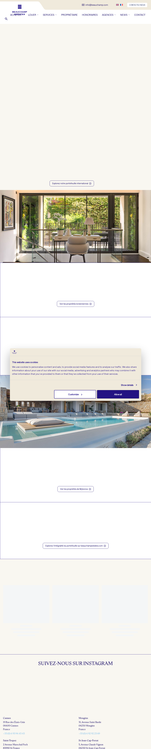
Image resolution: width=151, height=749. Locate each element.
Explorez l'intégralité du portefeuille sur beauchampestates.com (75, 546)
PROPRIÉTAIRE (69, 14)
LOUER (33, 14)
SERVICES (50, 14)
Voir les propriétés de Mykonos (75, 489)
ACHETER (17, 14)
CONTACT (139, 14)
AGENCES (109, 14)
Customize (75, 394)
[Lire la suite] (95, 5)
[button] (6, 19)
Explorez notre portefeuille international (71, 183)
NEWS (125, 14)
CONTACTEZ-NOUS (137, 5)
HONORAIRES (90, 14)
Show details (127, 385)
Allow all (118, 394)
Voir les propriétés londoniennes (76, 304)
